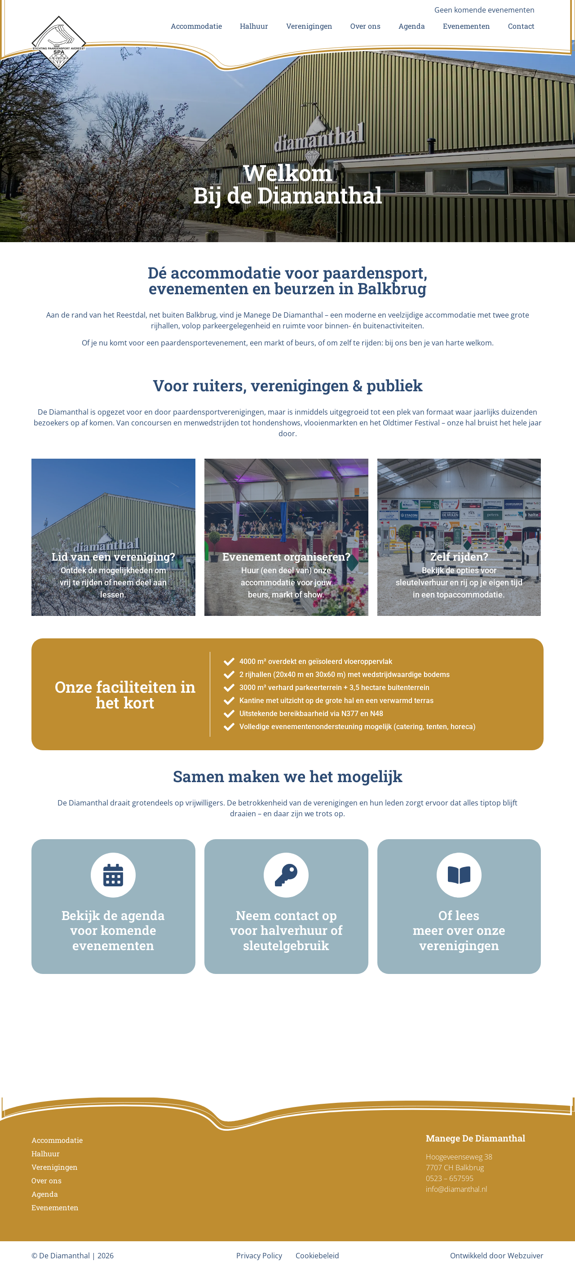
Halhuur (254, 26)
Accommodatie (196, 26)
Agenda (411, 26)
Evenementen (466, 26)
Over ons (365, 26)
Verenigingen (309, 26)
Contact (521, 26)
